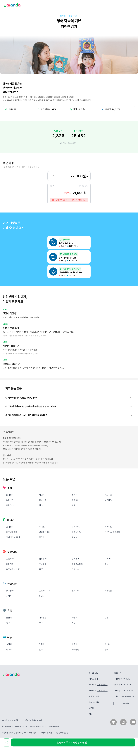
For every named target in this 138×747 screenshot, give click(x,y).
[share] (6, 742)
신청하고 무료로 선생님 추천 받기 (73, 742)
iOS (98, 685)
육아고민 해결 (94, 702)
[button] (69, 397)
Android (104, 685)
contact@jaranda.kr (127, 696)
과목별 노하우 (94, 696)
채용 (90, 714)
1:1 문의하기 (125, 703)
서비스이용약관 (46, 733)
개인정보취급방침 (61, 733)
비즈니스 (92, 708)
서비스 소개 (93, 679)
